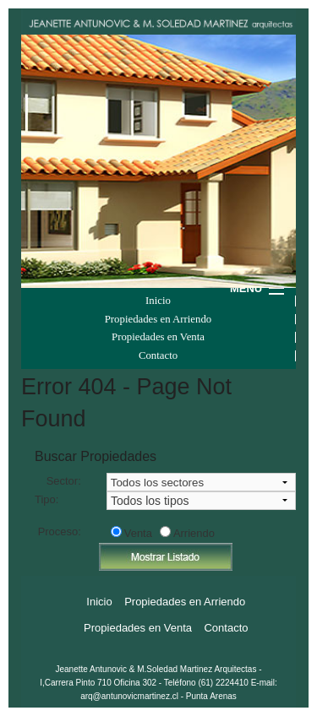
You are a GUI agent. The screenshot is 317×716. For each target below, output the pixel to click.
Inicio (158, 301)
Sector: (63, 481)
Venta (138, 533)
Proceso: (59, 531)
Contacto (158, 355)
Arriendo (194, 533)
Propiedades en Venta (158, 337)
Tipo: (46, 499)
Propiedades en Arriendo (158, 319)
